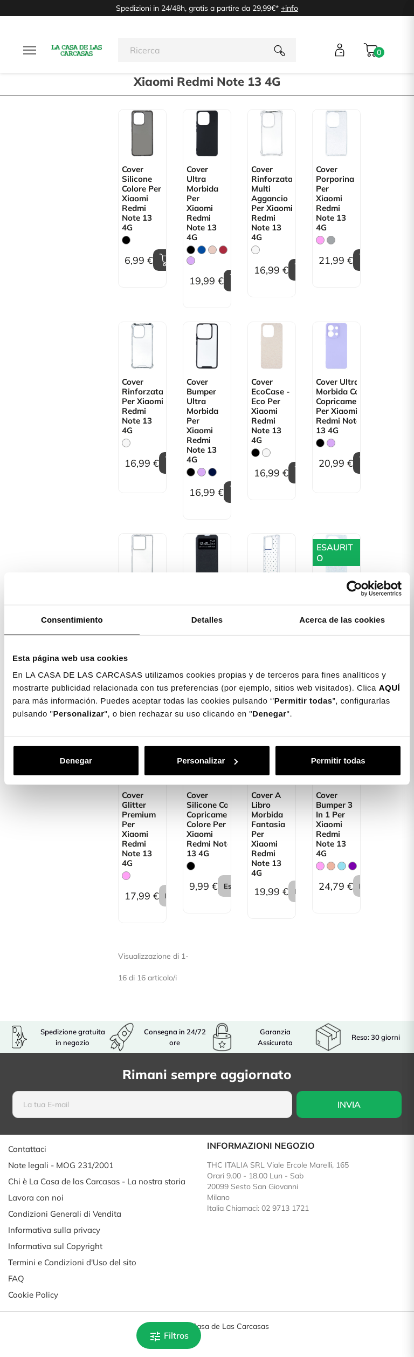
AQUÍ (390, 687)
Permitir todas (338, 760)
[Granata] (223, 250)
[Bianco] (266, 452)
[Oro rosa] (331, 866)
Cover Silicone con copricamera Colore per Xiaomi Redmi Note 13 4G (207, 824)
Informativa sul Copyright (55, 1246)
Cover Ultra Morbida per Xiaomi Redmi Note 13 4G (202, 203)
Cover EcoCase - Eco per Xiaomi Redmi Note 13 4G (270, 411)
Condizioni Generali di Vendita (64, 1214)
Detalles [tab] (207, 619)
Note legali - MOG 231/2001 (61, 1165)
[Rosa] (320, 240)
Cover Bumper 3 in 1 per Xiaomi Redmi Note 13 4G (334, 824)
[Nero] (126, 240)
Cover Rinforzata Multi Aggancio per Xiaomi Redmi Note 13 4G (271, 203)
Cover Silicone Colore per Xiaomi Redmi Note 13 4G (141, 199)
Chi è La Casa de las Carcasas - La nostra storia (96, 1181)
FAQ (16, 1278)
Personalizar (207, 760)
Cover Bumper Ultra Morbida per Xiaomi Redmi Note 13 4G (202, 421)
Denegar (76, 760)
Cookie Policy (33, 1295)
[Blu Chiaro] (341, 866)
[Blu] (201, 250)
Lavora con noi (36, 1197)
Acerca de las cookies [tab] (342, 619)
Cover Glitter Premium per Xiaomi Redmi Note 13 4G (139, 829)
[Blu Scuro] (212, 472)
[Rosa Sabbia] (212, 250)
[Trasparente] (255, 250)
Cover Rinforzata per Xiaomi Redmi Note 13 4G (142, 406)
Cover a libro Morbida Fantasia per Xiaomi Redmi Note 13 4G (268, 834)
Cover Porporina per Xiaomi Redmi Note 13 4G (335, 199)
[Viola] (352, 866)
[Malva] (191, 260)
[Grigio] (331, 240)
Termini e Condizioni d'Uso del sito (72, 1262)
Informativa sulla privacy (54, 1230)
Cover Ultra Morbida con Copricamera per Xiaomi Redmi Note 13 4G (336, 406)
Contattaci (27, 1149)
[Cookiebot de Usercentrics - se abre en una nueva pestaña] (354, 588)
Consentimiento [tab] (72, 619)
